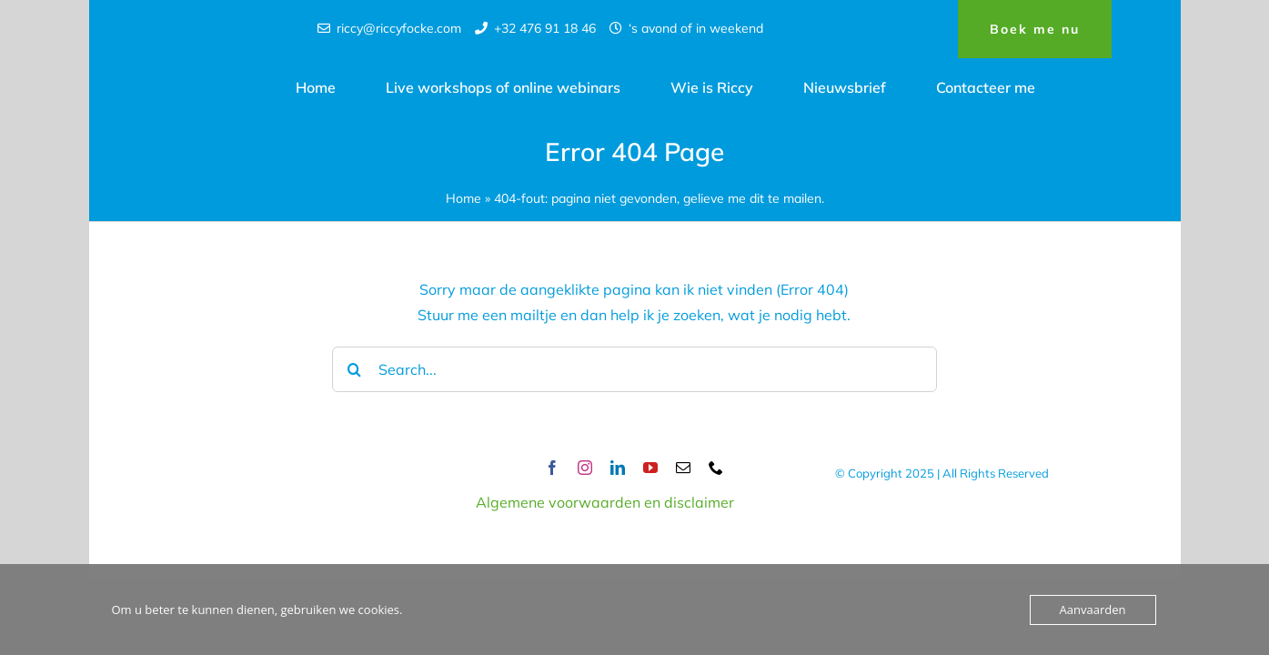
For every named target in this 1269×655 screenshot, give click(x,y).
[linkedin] (617, 467)
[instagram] (585, 467)
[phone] (716, 467)
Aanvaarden (1093, 609)
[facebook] (552, 467)
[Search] (355, 369)
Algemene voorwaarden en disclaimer (605, 502)
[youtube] (650, 467)
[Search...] (635, 369)
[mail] (683, 467)
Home (463, 198)
